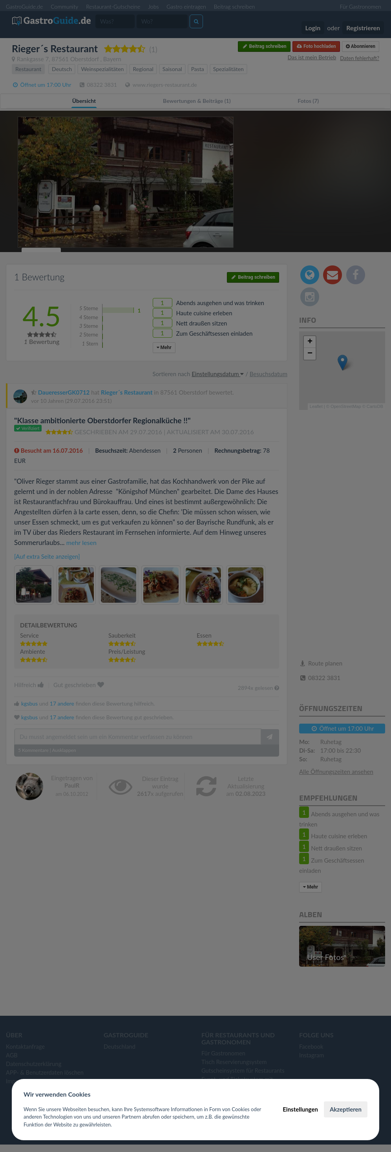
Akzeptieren (346, 1109)
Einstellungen (300, 1109)
